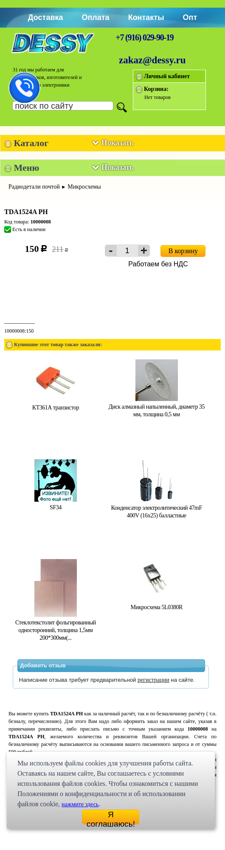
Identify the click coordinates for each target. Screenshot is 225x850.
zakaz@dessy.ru (152, 60)
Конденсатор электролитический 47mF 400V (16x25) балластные (156, 508)
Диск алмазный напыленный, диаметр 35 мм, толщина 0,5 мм (156, 407)
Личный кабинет (167, 76)
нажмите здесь (80, 804)
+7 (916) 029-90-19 (144, 37)
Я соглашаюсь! (111, 817)
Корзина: (156, 89)
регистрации (153, 680)
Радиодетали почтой (34, 187)
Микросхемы (84, 187)
